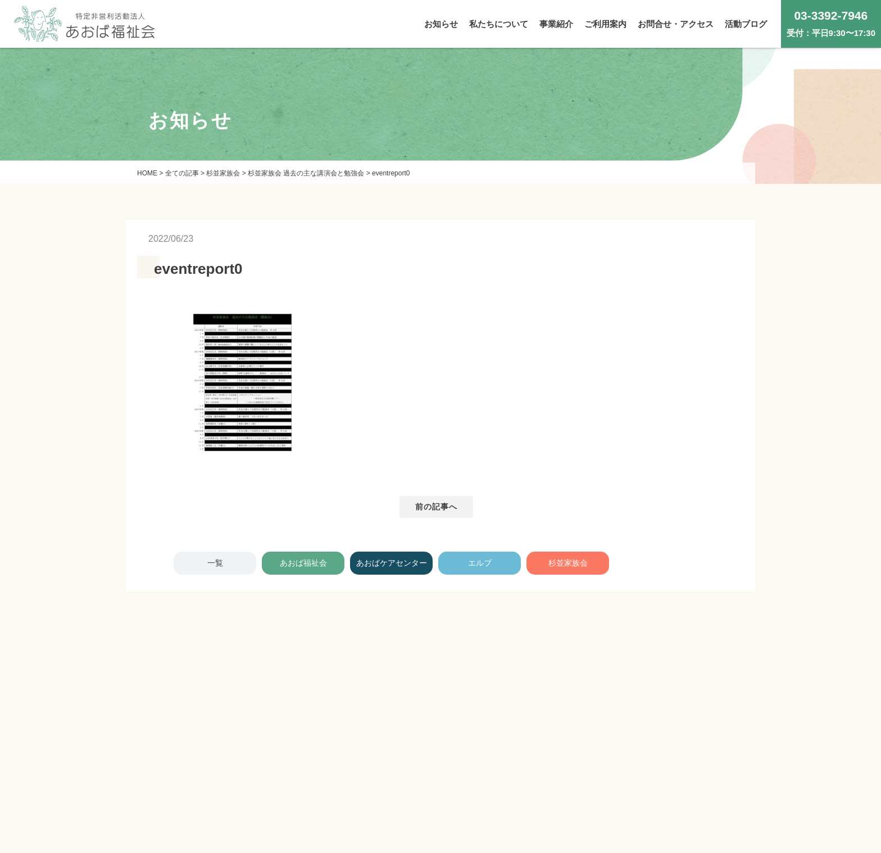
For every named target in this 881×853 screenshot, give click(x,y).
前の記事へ (436, 506)
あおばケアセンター (391, 562)
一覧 (215, 562)
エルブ (480, 562)
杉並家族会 (568, 562)
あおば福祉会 (303, 562)
